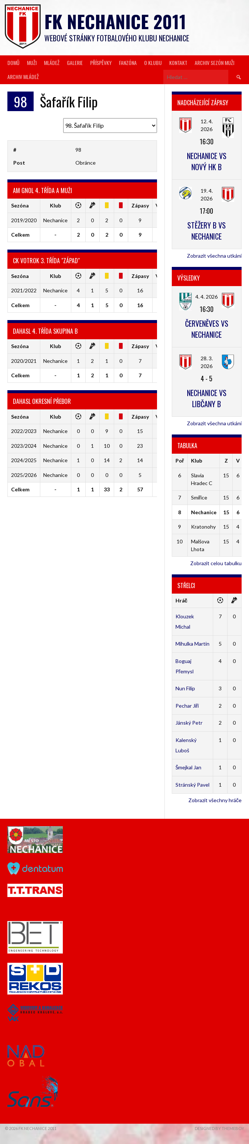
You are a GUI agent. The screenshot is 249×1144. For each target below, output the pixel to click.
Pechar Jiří (187, 705)
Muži (32, 62)
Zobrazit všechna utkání (214, 255)
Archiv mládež (23, 76)
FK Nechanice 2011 (115, 21)
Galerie (75, 62)
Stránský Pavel (192, 784)
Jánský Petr (188, 722)
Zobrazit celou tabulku (216, 563)
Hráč (181, 600)
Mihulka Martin (192, 643)
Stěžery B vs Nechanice (206, 231)
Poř (179, 460)
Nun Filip (185, 688)
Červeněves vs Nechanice (206, 329)
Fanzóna (128, 62)
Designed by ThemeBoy (219, 1128)
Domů (13, 62)
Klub (196, 460)
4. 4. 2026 (206, 296)
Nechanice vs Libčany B (206, 398)
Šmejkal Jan (188, 767)
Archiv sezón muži (214, 62)
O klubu (153, 62)
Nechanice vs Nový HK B (206, 161)
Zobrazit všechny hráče (215, 800)
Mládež (51, 62)
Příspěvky (101, 62)
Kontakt (178, 62)
